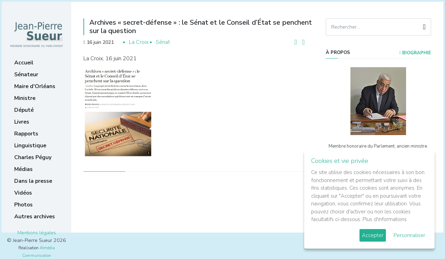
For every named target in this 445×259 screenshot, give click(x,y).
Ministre (24, 98)
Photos (23, 205)
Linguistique (30, 145)
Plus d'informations (385, 219)
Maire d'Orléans (34, 86)
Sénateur (26, 74)
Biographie (415, 53)
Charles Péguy (32, 157)
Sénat (163, 42)
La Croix (138, 42)
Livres (21, 122)
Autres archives (34, 216)
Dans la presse (33, 181)
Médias (23, 169)
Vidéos (23, 193)
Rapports (26, 134)
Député (24, 110)
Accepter (372, 235)
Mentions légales (36, 232)
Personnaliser (409, 235)
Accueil (23, 62)
